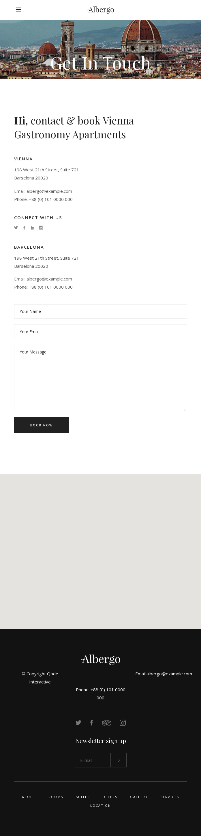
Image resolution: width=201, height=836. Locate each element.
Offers (109, 797)
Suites (83, 797)
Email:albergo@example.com (163, 673)
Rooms (55, 797)
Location (100, 805)
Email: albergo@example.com (43, 191)
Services (170, 797)
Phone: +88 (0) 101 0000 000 (43, 199)
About (29, 797)
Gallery (139, 797)
